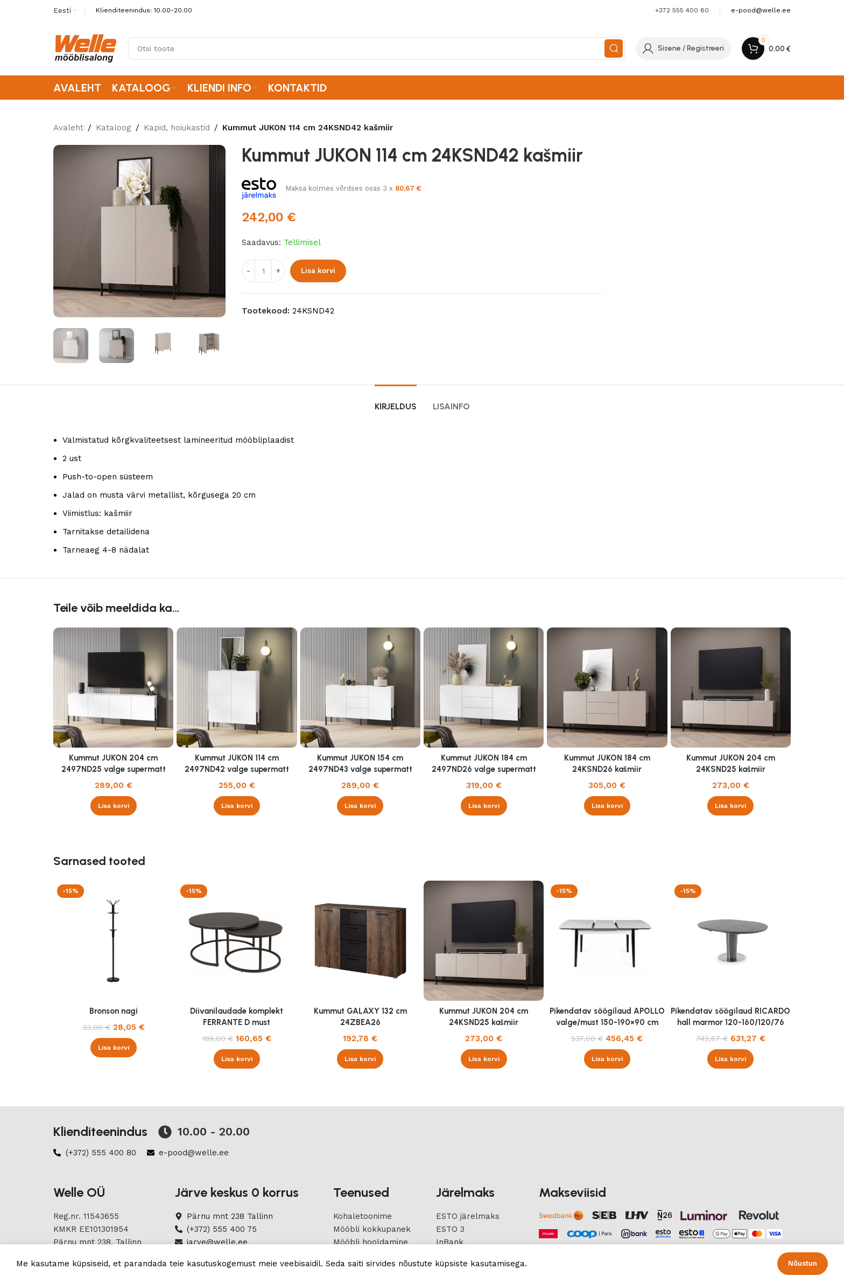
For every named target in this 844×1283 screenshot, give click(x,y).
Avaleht (68, 128)
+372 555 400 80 (682, 10)
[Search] (377, 48)
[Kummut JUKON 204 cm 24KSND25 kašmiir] (731, 687)
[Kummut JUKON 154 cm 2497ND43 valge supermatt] (360, 687)
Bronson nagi (113, 1011)
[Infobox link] (761, 10)
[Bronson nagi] (113, 941)
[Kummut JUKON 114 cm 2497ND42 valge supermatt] (237, 687)
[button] (113, 805)
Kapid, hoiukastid (177, 128)
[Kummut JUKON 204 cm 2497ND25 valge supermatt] (113, 687)
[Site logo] (85, 48)
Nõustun (802, 1263)
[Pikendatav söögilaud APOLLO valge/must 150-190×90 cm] (607, 941)
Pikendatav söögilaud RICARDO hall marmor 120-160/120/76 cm (730, 1022)
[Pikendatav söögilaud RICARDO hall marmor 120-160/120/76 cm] (731, 941)
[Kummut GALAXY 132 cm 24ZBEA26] (360, 941)
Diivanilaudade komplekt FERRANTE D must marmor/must (236, 1022)
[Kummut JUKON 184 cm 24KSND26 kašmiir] (607, 687)
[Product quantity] (263, 271)
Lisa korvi (318, 271)
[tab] (396, 401)
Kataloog (113, 128)
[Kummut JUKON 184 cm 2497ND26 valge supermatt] (484, 687)
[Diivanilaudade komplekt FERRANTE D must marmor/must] (237, 941)
